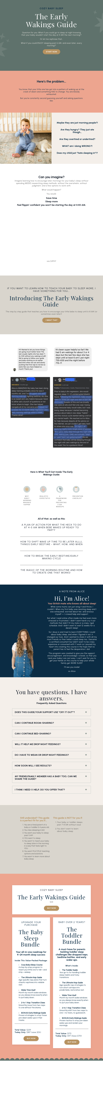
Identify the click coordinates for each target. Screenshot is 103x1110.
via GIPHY (51, 267)
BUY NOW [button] (51, 947)
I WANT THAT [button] (51, 327)
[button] (51, 946)
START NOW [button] (51, 56)
